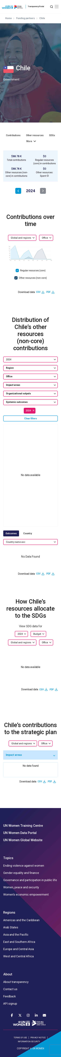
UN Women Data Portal (20, 833)
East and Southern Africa (19, 942)
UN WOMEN (38, 1048)
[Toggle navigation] (56, 6)
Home (8, 18)
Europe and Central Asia (18, 949)
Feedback (9, 996)
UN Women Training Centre (23, 825)
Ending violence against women (23, 866)
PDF (48, 292)
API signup (10, 1003)
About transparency (16, 982)
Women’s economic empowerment (26, 894)
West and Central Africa (18, 956)
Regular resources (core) (33, 270)
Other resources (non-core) (33, 278)
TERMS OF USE (20, 1037)
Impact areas (14, 754)
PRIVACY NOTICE (38, 1037)
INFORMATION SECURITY (29, 1041)
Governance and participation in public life (30, 880)
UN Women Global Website (22, 840)
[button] (48, 176)
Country (27, 533)
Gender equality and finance (21, 873)
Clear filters (30, 418)
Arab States (10, 927)
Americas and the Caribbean (21, 920)
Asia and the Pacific (15, 934)
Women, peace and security (21, 887)
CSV (38, 292)
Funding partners (25, 18)
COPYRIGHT (23, 1048)
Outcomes (11, 533)
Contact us (10, 989)
